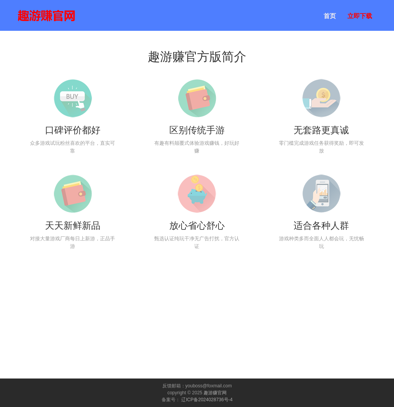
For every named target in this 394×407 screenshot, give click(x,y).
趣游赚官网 (215, 392)
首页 (330, 16)
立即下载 (359, 16)
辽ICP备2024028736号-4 (206, 399)
